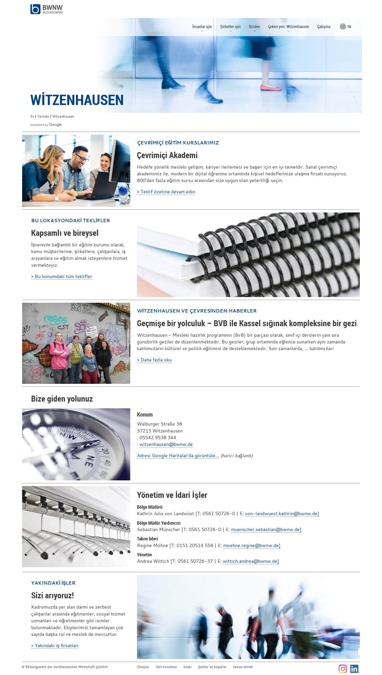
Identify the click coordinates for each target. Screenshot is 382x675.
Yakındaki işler (53, 583)
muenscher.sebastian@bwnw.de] (266, 529)
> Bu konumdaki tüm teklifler (61, 276)
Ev (32, 116)
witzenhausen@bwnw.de (166, 444)
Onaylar (143, 667)
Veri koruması (166, 667)
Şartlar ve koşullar (212, 667)
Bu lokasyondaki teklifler (70, 220)
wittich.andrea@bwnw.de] (251, 561)
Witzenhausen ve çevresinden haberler (197, 311)
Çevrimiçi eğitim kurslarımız (178, 143)
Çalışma (323, 26)
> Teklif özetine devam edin (166, 192)
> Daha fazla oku (154, 360)
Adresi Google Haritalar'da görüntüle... (178, 455)
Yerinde (43, 116)
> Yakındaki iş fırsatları (54, 645)
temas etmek (243, 667)
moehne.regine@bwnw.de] (252, 545)
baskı (188, 667)
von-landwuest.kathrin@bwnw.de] (282, 513)
